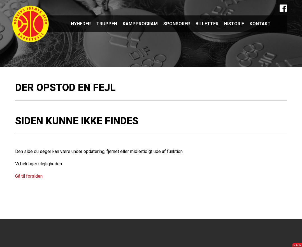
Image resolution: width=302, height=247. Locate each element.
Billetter (207, 23)
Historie (234, 23)
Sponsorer (176, 23)
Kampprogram (140, 23)
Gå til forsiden (29, 176)
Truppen (106, 23)
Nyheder (81, 23)
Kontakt (260, 23)
